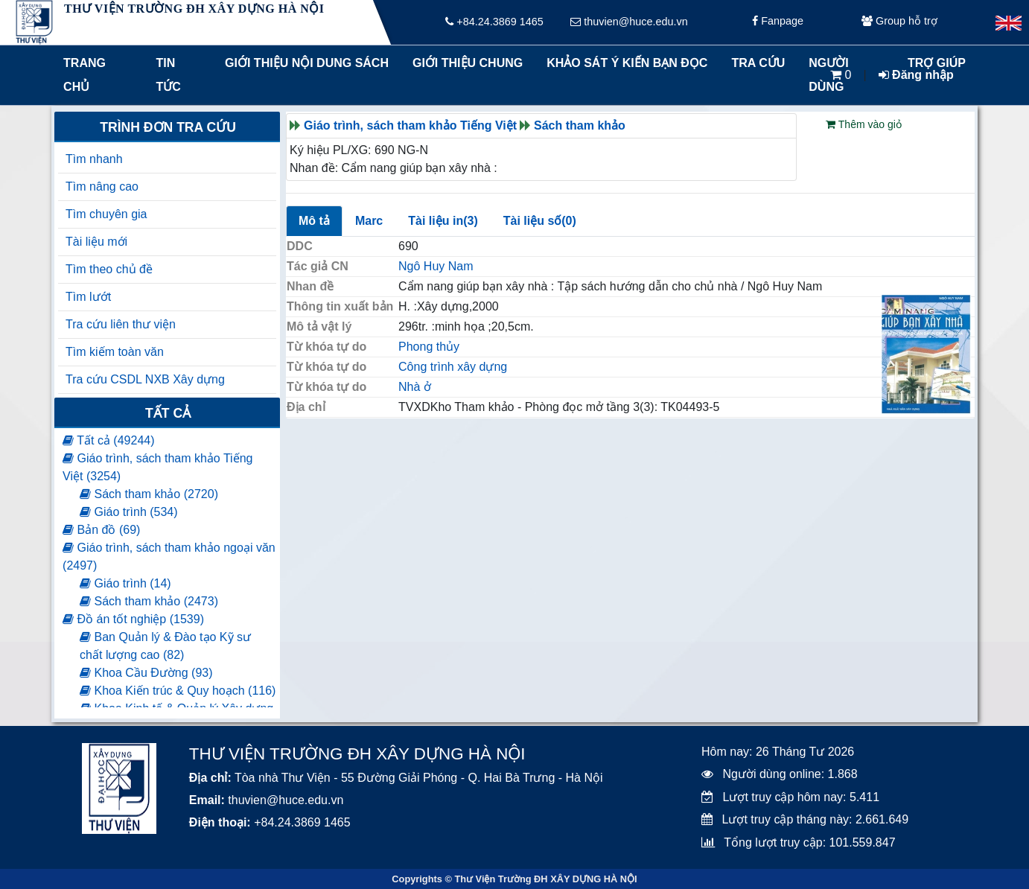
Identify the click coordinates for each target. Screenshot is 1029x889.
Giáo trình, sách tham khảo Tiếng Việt (410, 125)
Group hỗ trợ (899, 22)
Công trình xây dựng (452, 366)
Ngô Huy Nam (435, 266)
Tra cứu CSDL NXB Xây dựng (145, 379)
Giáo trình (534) (129, 512)
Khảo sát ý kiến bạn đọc (624, 63)
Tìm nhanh (94, 159)
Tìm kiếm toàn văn (115, 351)
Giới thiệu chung (466, 63)
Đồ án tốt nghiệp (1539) (133, 619)
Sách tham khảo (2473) (149, 601)
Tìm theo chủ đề (109, 269)
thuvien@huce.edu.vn (628, 22)
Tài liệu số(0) (539, 220)
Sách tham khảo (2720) (149, 494)
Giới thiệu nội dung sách (303, 63)
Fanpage (777, 22)
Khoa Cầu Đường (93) (146, 672)
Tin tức (168, 75)
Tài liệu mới (96, 241)
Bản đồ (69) (101, 529)
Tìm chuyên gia (106, 214)
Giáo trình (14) (125, 583)
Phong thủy (428, 346)
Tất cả (168, 413)
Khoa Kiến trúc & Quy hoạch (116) (177, 690)
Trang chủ (84, 75)
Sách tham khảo (579, 125)
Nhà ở (414, 386)
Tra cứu (758, 63)
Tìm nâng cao (102, 186)
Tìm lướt (88, 296)
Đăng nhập (916, 74)
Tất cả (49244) (108, 440)
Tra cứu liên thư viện (121, 324)
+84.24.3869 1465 (494, 22)
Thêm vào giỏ (864, 124)
